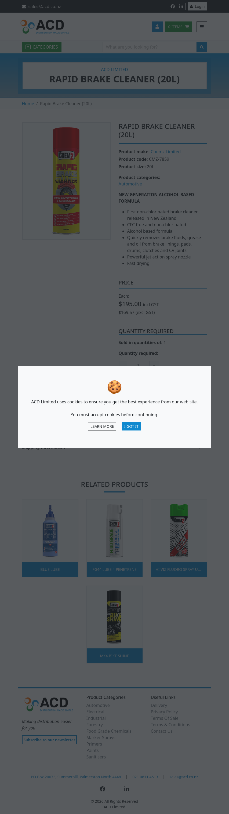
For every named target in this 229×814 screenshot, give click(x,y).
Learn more (102, 426)
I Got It (131, 426)
